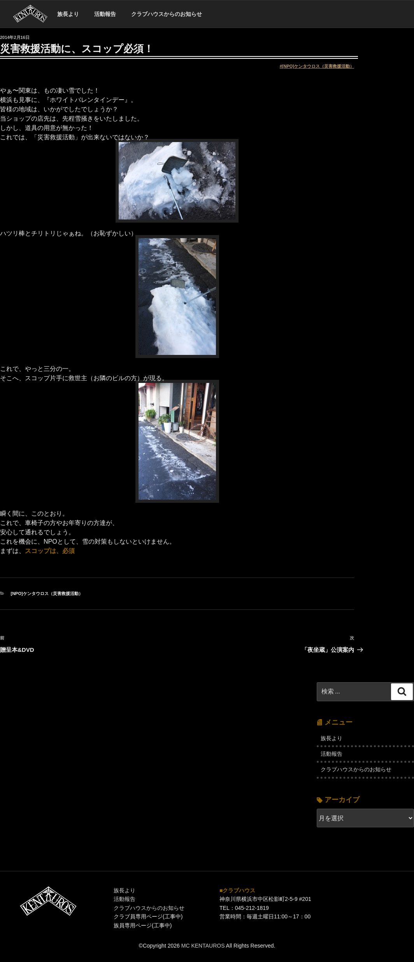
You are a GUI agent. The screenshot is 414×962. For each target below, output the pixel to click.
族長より (68, 14)
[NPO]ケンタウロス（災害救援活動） (318, 66)
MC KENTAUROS (203, 946)
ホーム (30, 14)
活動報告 (105, 14)
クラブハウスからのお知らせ (166, 14)
